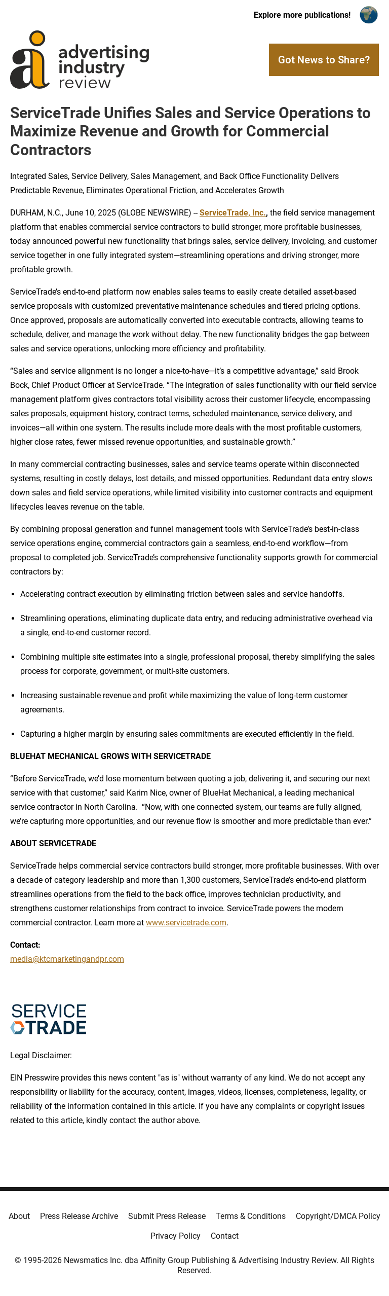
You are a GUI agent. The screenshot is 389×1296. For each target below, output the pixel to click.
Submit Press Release (167, 1216)
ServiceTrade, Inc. (233, 213)
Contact (225, 1236)
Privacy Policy (175, 1236)
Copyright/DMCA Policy (338, 1216)
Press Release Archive (79, 1216)
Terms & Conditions (251, 1216)
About (19, 1216)
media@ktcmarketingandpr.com (67, 959)
